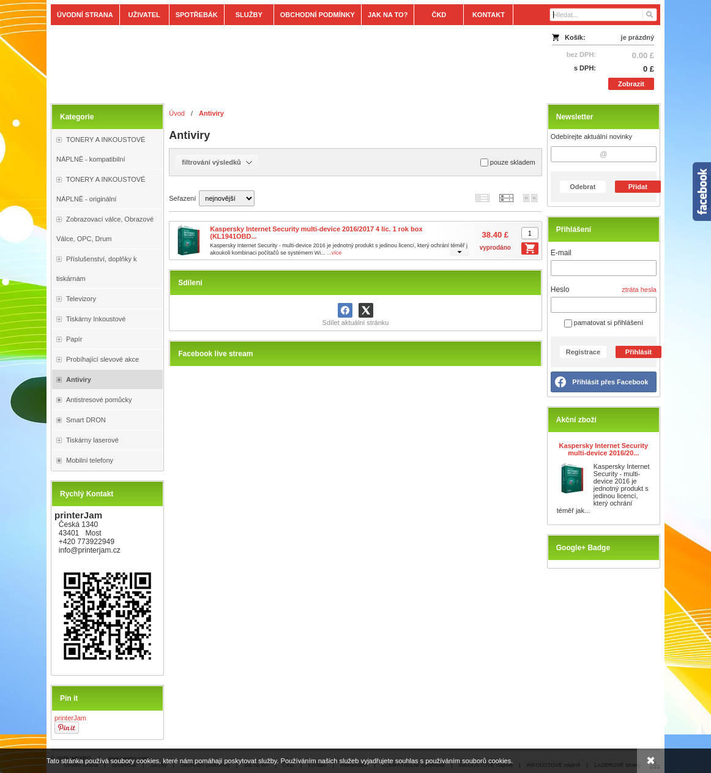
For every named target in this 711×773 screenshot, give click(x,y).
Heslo (560, 289)
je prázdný (637, 37)
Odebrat (582, 186)
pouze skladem (507, 162)
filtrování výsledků (217, 162)
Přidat (637, 186)
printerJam (70, 718)
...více (334, 253)
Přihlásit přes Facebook (610, 382)
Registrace (583, 352)
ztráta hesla (639, 289)
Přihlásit (638, 352)
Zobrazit (631, 84)
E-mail (561, 252)
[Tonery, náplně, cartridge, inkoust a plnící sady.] (279, 62)
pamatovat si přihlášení (603, 322)
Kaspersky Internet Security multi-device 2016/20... (604, 449)
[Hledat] (649, 14)
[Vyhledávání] (603, 15)
